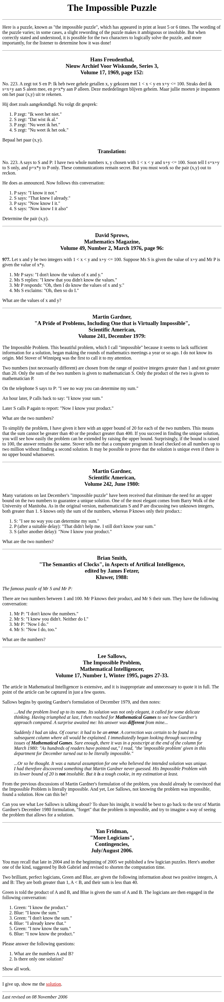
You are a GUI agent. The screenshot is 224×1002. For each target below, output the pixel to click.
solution (53, 984)
